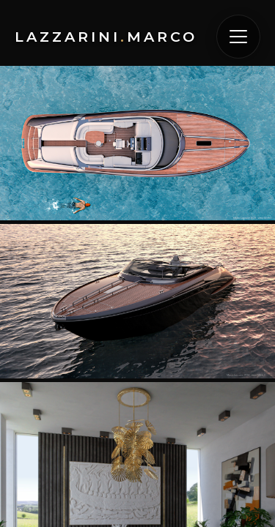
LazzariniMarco (106, 36)
